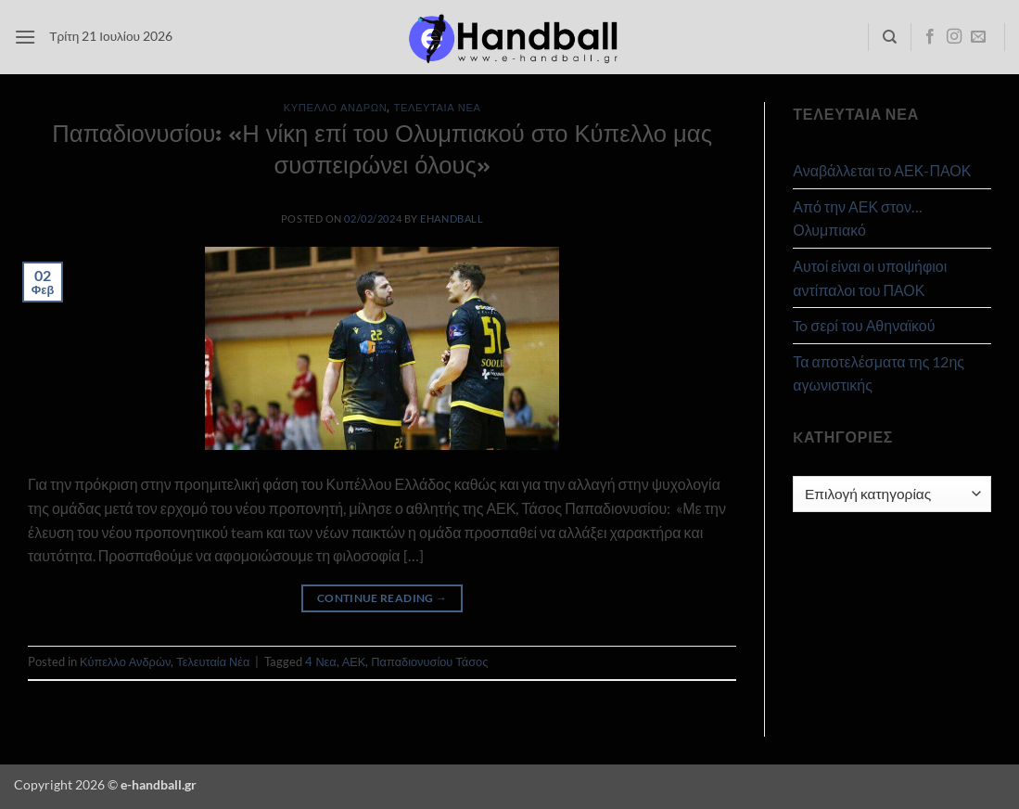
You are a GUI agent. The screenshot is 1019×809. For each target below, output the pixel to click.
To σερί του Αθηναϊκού (864, 325)
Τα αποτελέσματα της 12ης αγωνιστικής (878, 373)
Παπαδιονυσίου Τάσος (429, 661)
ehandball (451, 218)
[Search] (890, 37)
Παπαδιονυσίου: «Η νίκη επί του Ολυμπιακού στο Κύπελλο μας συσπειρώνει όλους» (382, 148)
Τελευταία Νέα (437, 107)
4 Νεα (320, 661)
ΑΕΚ (354, 661)
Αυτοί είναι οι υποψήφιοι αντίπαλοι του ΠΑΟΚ (870, 278)
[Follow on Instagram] (954, 37)
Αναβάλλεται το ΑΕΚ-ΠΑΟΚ (882, 170)
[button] (25, 36)
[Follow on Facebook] (930, 37)
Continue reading (382, 598)
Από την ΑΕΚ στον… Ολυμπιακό (858, 218)
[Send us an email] (978, 37)
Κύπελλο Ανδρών (336, 107)
